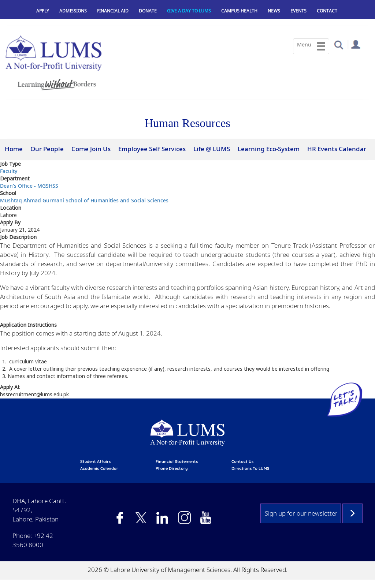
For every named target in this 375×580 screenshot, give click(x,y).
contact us (242, 461)
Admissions (73, 11)
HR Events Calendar (336, 149)
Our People (47, 149)
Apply (42, 11)
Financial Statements (177, 461)
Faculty (8, 171)
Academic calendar (99, 468)
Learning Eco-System (269, 149)
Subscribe (352, 513)
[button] (338, 44)
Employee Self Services (152, 149)
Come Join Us (91, 149)
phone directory (172, 468)
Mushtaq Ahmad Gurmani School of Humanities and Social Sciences (84, 200)
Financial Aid (113, 11)
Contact (327, 11)
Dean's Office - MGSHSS (29, 185)
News (274, 11)
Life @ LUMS (211, 149)
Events (298, 11)
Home (14, 149)
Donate (148, 11)
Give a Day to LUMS (189, 11)
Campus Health (239, 11)
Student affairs (95, 461)
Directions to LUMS (250, 468)
